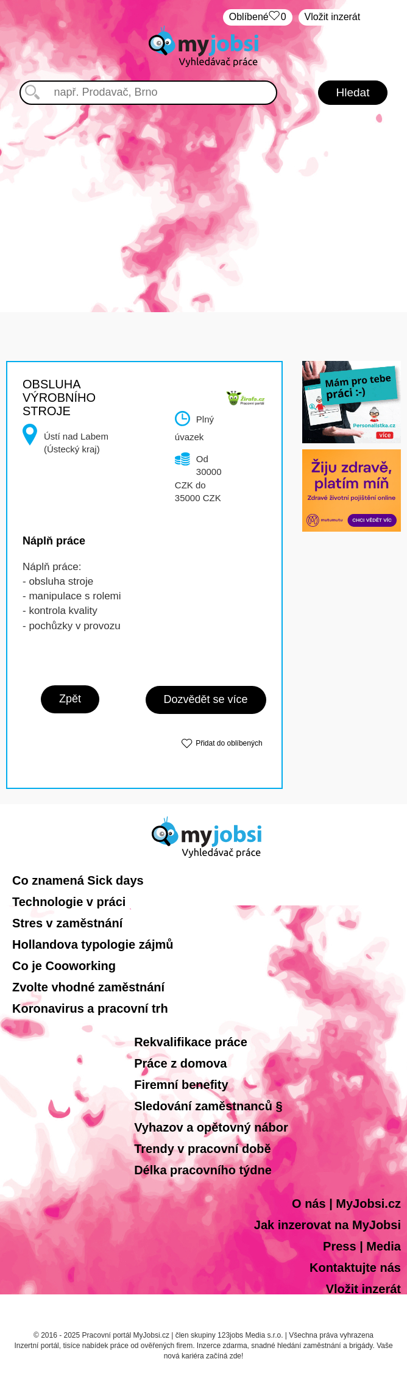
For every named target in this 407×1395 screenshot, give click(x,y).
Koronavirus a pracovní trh (90, 1008)
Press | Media (362, 1246)
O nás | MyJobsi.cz (346, 1203)
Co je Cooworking (64, 965)
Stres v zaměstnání (67, 923)
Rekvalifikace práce (190, 1042)
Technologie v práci (69, 901)
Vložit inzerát (333, 17)
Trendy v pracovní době (202, 1148)
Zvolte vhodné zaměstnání (88, 987)
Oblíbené (257, 17)
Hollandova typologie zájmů (92, 944)
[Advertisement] (204, 196)
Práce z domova (180, 1063)
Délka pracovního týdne (203, 1170)
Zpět (70, 699)
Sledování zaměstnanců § (208, 1106)
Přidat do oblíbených (229, 743)
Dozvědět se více (206, 699)
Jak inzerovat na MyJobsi (327, 1225)
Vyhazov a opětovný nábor (211, 1127)
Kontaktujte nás (355, 1267)
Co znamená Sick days (78, 880)
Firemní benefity (181, 1084)
